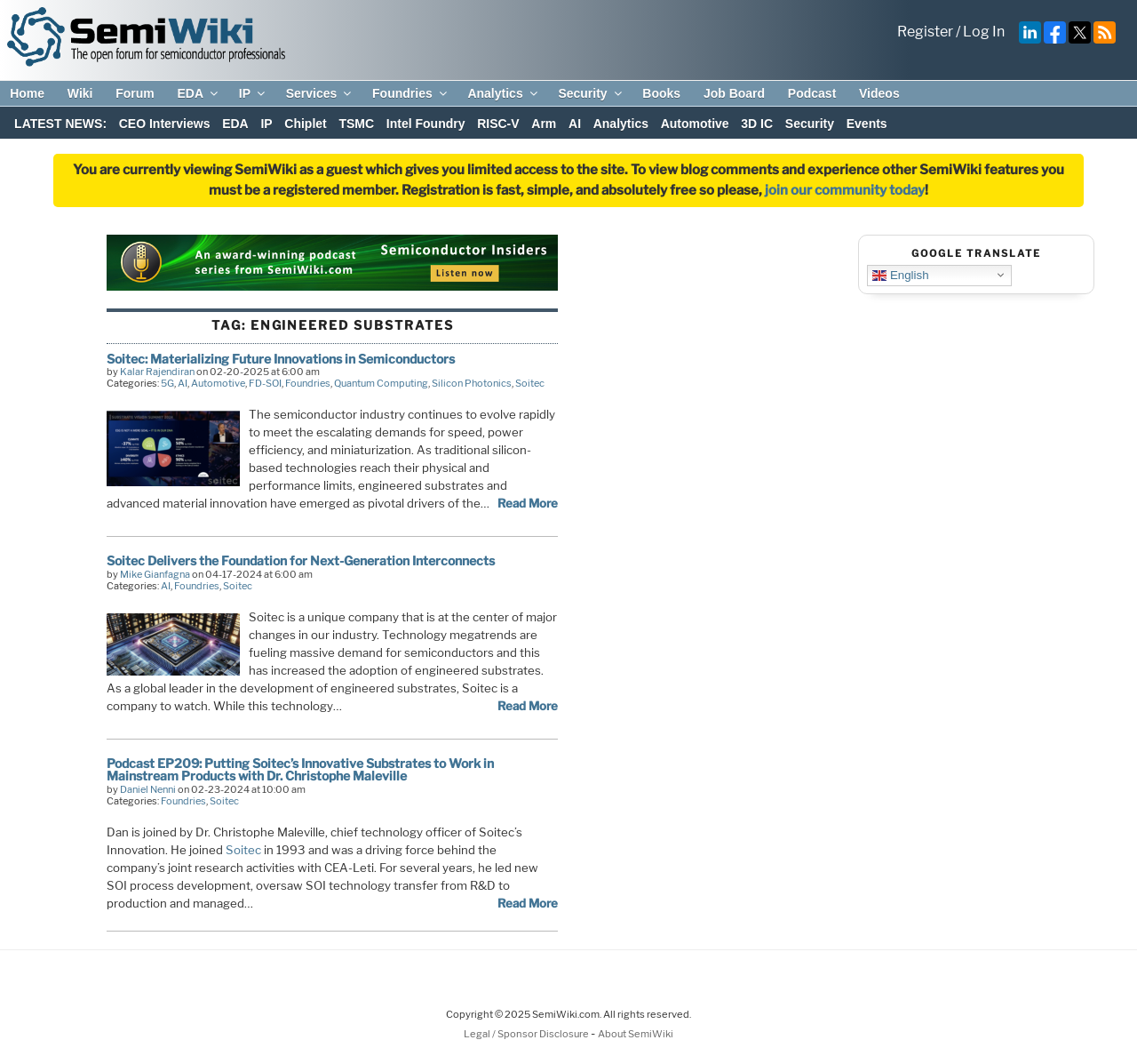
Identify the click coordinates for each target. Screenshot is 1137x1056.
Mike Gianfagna (155, 574)
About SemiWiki (635, 1034)
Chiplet (305, 123)
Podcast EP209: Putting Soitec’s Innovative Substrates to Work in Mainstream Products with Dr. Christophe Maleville (300, 769)
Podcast (812, 93)
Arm (543, 123)
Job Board (734, 93)
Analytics (503, 93)
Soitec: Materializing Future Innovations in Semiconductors (281, 358)
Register (925, 31)
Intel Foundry (425, 123)
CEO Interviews (165, 123)
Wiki (80, 93)
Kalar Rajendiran (157, 371)
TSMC (356, 123)
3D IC (757, 123)
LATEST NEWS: (60, 123)
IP (253, 93)
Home (27, 93)
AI (574, 123)
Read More (527, 503)
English (900, 275)
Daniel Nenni (148, 789)
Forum (135, 93)
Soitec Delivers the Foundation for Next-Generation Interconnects (301, 560)
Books (661, 93)
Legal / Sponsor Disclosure (527, 1034)
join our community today (845, 190)
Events (867, 123)
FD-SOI (265, 383)
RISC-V (498, 123)
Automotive (695, 123)
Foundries (410, 93)
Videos (879, 93)
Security (591, 93)
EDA (198, 93)
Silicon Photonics (472, 383)
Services (320, 93)
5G (167, 383)
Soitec (530, 383)
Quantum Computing (381, 383)
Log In (984, 31)
